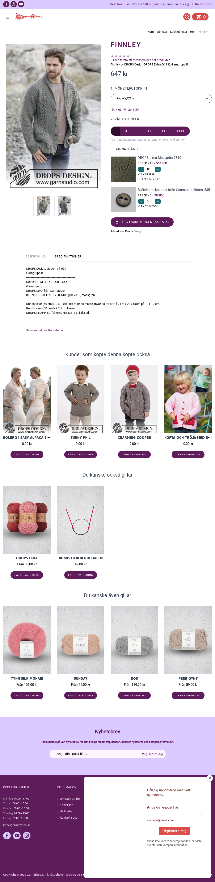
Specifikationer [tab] (68, 256)
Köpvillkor (66, 805)
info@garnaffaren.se (16, 825)
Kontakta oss (68, 817)
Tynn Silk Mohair (27, 678)
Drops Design (133, 231)
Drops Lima (27, 558)
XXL (164, 131)
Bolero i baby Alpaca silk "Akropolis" (39, 437)
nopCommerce (106, 874)
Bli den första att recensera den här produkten (140, 60)
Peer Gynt (188, 678)
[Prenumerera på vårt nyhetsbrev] (107, 754)
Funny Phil (81, 437)
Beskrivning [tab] (35, 256)
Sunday (80, 678)
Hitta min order (202, 4)
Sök (116, 798)
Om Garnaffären (70, 798)
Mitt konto (174, 798)
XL (150, 131)
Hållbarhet (66, 811)
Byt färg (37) (150, 178)
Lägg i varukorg (26, 454)
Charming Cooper (134, 437)
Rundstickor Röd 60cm (81, 558)
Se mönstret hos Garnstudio (44, 330)
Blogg (117, 805)
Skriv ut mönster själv (125, 109)
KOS (134, 678)
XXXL (181, 131)
